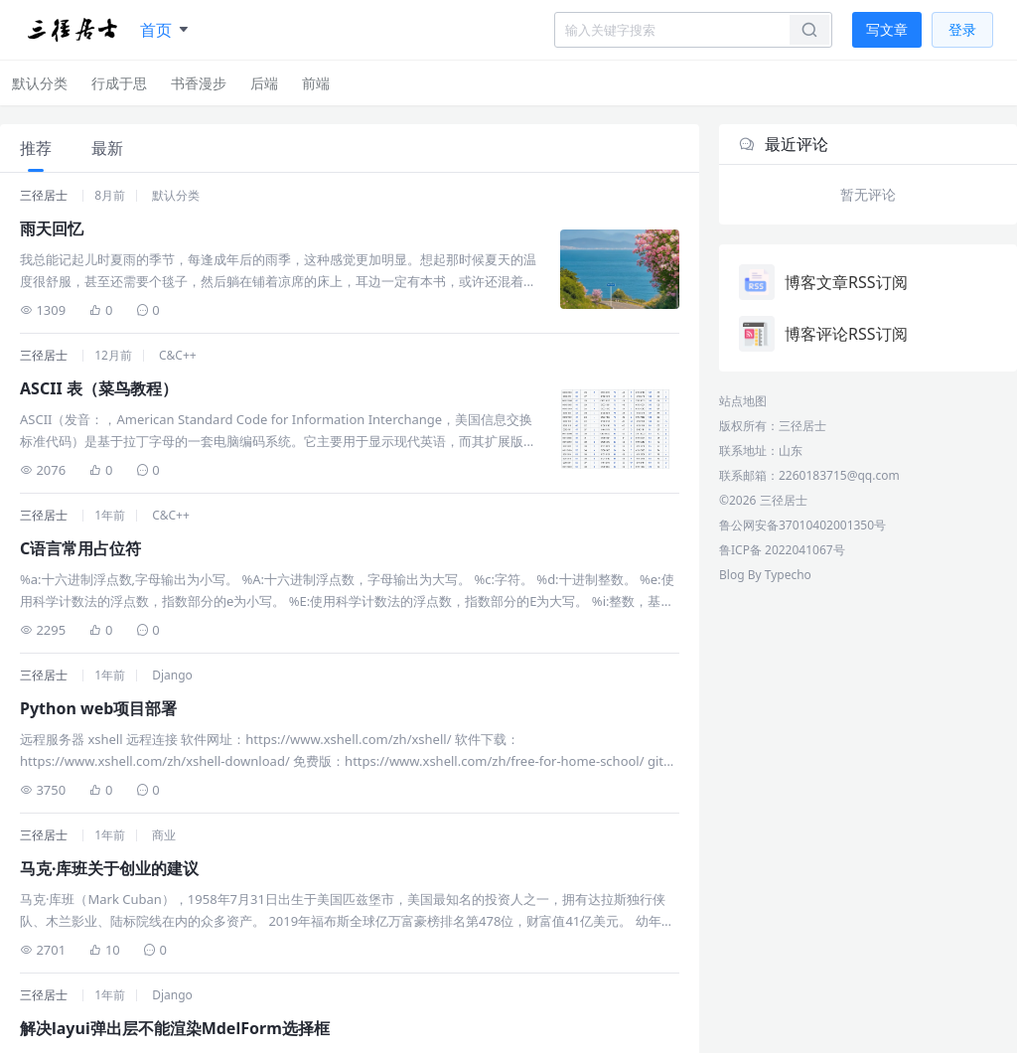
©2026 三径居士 (763, 500)
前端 (316, 83)
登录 (962, 29)
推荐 (36, 148)
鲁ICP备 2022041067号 (782, 549)
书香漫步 (198, 83)
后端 (264, 83)
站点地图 (743, 400)
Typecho (788, 574)
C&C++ (178, 355)
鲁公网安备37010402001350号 (802, 525)
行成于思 (119, 83)
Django (172, 675)
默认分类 (40, 83)
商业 (164, 835)
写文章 (887, 29)
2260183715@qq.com (839, 475)
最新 (107, 148)
